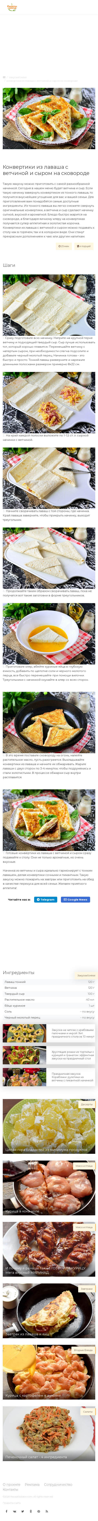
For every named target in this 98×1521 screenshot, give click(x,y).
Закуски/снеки (18, 77)
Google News (75, 899)
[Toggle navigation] (92, 7)
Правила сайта (12, 1502)
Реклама (32, 1485)
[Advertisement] (49, 44)
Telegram (46, 899)
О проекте (11, 1485)
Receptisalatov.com (21, 1496)
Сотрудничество (58, 1485)
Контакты (10, 1490)
